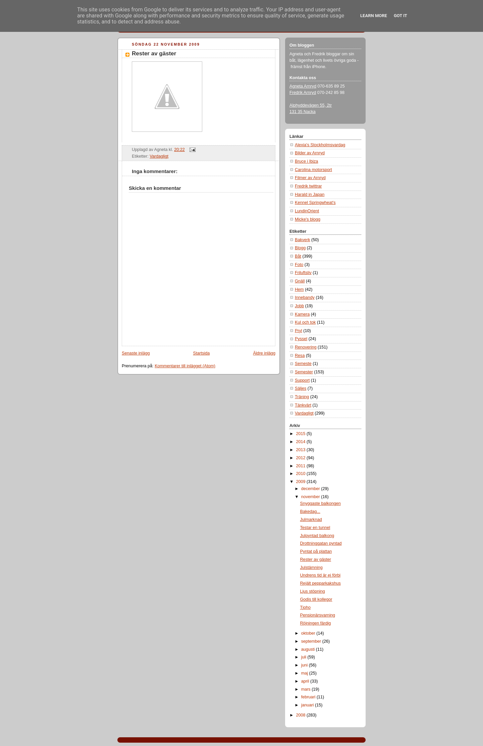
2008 (301, 715)
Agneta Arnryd (302, 86)
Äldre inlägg (264, 353)
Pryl (298, 330)
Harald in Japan (309, 194)
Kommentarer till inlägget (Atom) (185, 366)
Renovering (306, 347)
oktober (309, 633)
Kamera (302, 314)
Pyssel (301, 338)
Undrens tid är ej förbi (320, 575)
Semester (304, 372)
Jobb (299, 306)
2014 (301, 441)
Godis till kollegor (316, 599)
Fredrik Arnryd (302, 92)
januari (308, 705)
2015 (301, 433)
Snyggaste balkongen (320, 503)
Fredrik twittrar (308, 186)
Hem (299, 289)
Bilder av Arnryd (310, 153)
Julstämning (311, 567)
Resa (300, 355)
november (311, 496)
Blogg (300, 248)
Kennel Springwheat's (315, 202)
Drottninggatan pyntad (321, 543)
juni (305, 665)
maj (305, 673)
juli (304, 657)
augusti (308, 649)
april (305, 681)
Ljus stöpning (312, 591)
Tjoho (305, 607)
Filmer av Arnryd (310, 177)
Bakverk (302, 239)
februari (309, 697)
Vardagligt (159, 156)
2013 (301, 449)
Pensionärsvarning (317, 615)
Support (302, 380)
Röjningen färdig (315, 623)
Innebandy (305, 297)
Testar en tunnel (315, 527)
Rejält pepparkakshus (320, 583)
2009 (301, 481)
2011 (301, 466)
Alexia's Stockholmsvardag (320, 145)
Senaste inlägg (136, 353)
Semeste (303, 363)
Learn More (373, 15)
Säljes (300, 388)
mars (306, 689)
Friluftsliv (303, 272)
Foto (299, 264)
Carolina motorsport (313, 169)
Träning (302, 396)
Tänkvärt (303, 405)
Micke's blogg (307, 219)
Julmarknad (311, 519)
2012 (301, 458)
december (311, 488)
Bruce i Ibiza (306, 161)
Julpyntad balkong (317, 535)
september (311, 641)
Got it (400, 15)
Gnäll (300, 281)
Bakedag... (310, 511)
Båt (298, 256)
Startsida (201, 353)
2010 (301, 473)
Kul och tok (305, 322)
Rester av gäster (154, 53)
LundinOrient (307, 211)
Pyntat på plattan (316, 551)
